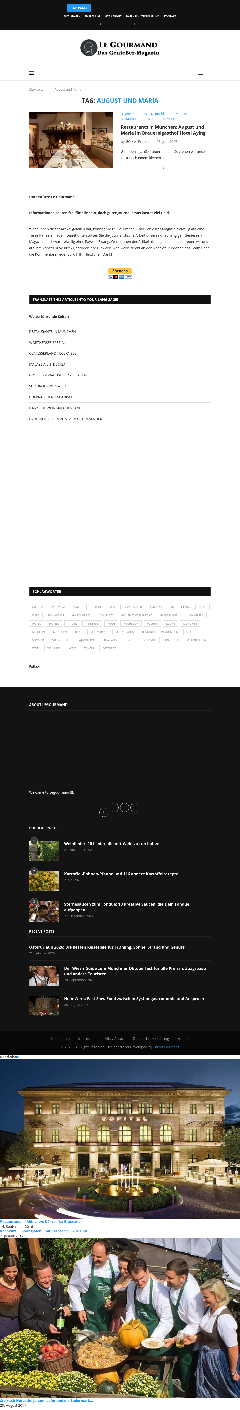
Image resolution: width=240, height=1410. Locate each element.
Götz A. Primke (138, 141)
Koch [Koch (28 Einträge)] (136, 624)
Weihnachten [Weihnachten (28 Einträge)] (42, 650)
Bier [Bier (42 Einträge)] (114, 607)
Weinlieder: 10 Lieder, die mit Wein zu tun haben (112, 845)
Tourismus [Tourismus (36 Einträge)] (165, 642)
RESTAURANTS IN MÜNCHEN (52, 331)
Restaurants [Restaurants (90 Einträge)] (150, 633)
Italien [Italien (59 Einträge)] (96, 624)
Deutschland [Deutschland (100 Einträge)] (184, 607)
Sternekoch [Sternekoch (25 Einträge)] (75, 642)
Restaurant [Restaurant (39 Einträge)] (123, 633)
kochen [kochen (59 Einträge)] (178, 624)
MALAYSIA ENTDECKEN (47, 364)
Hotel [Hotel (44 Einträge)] (59, 624)
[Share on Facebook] (163, 167)
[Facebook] (100, 23)
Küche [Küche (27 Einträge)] (196, 624)
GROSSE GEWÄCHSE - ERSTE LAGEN (58, 375)
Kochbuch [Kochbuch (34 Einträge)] (156, 624)
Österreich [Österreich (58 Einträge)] (141, 650)
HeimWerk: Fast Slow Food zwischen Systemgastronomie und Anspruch (135, 1000)
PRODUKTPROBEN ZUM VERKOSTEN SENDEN (66, 419)
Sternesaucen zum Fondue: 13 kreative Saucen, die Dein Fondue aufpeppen (127, 909)
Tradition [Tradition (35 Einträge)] (189, 642)
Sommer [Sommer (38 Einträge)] (51, 642)
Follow (34, 668)
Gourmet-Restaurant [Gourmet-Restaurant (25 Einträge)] (156, 616)
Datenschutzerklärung (142, 16)
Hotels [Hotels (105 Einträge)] (77, 624)
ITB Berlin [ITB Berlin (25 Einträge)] (116, 624)
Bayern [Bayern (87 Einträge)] (80, 607)
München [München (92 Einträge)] (83, 633)
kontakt (170, 16)
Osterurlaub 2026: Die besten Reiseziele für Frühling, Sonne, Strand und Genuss (108, 949)
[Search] (208, 73)
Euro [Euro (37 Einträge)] (52, 616)
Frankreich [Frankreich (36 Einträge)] (73, 616)
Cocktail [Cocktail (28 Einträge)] (160, 607)
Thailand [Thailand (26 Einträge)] (125, 642)
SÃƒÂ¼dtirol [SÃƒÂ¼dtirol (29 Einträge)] (101, 642)
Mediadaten (72, 16)
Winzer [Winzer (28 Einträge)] (119, 650)
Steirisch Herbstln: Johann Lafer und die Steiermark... (46, 1402)
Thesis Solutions (166, 1049)
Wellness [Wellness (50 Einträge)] (83, 650)
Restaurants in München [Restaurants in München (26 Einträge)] (186, 633)
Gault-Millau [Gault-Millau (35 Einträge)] (100, 616)
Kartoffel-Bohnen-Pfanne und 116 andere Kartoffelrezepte (122, 876)
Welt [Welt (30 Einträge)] (101, 650)
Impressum (92, 16)
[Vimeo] (134, 23)
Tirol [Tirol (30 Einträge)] (145, 642)
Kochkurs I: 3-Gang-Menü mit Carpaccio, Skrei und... (45, 1233)
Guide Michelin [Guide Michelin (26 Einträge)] (191, 616)
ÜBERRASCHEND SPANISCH (51, 397)
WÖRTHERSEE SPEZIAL (47, 342)
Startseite (36, 89)
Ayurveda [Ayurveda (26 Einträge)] (59, 607)
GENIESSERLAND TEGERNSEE (52, 353)
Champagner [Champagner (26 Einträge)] (135, 607)
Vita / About (113, 16)
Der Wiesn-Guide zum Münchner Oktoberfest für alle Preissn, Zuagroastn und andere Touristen (137, 973)
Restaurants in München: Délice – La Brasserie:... (42, 1223)
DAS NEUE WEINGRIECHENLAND (55, 408)
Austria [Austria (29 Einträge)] (37, 607)
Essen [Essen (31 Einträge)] (36, 616)
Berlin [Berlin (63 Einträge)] (98, 607)
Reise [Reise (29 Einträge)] (102, 633)
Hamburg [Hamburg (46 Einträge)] (39, 624)
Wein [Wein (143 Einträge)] (64, 650)
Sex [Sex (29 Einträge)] (34, 642)
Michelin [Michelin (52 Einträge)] (61, 633)
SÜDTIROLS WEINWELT (47, 386)
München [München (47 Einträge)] (39, 633)
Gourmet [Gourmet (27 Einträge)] (125, 616)
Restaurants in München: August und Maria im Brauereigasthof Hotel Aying (163, 130)
